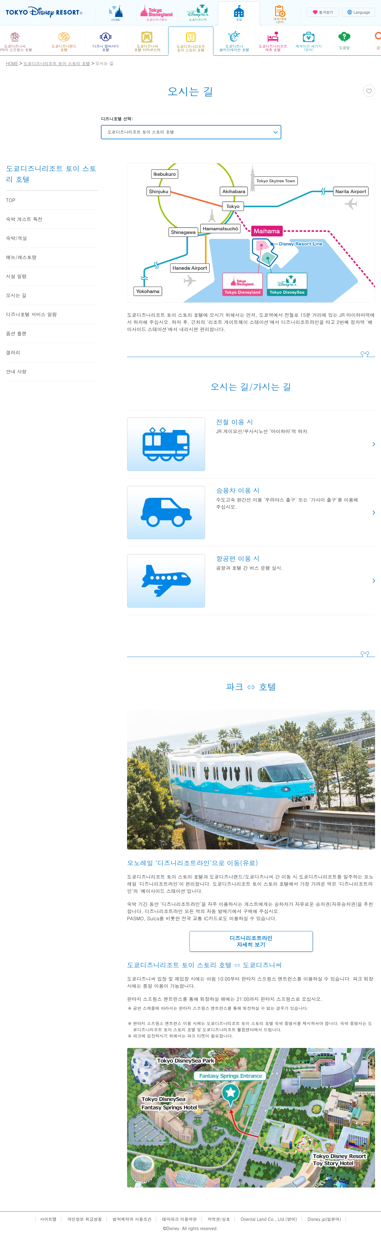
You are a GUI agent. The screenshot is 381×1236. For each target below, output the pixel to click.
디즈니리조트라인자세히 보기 (250, 941)
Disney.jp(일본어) (324, 1219)
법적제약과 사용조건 (132, 1219)
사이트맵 (48, 1219)
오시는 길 (16, 295)
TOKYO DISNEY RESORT (44, 12)
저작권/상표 (218, 1219)
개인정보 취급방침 (84, 1219)
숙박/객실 (16, 238)
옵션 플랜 (16, 333)
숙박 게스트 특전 (24, 219)
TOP (10, 200)
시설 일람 (16, 276)
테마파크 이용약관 (179, 1219)
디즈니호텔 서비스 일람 (31, 314)
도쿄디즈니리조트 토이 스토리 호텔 (140, 132)
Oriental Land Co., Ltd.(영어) (269, 1219)
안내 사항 (16, 371)
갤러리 (13, 352)
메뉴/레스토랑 (21, 257)
